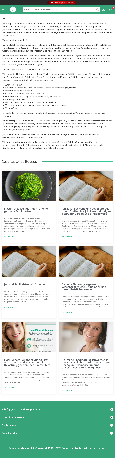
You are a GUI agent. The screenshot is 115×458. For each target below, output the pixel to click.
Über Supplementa (57, 417)
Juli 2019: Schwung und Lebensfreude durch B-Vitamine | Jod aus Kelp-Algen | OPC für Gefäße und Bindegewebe (86, 211)
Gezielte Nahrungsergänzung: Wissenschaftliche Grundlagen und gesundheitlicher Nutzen (84, 287)
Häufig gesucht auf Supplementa (57, 409)
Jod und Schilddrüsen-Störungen (25, 284)
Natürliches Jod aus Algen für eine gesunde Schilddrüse (26, 210)
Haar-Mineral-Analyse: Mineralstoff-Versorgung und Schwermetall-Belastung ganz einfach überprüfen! (27, 362)
